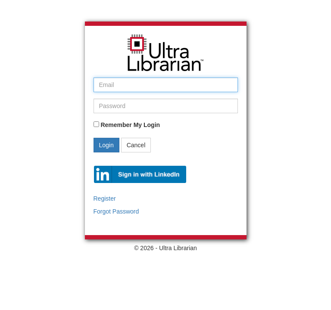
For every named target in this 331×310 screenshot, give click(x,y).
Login (106, 145)
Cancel (136, 145)
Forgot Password (116, 211)
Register (105, 198)
